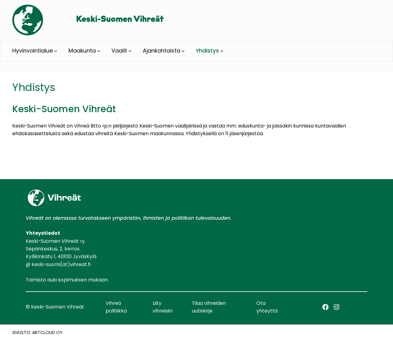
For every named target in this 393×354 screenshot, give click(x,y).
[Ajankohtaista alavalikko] (183, 51)
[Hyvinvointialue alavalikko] (55, 51)
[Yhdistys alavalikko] (222, 51)
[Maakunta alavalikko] (98, 51)
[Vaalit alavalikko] (130, 51)
